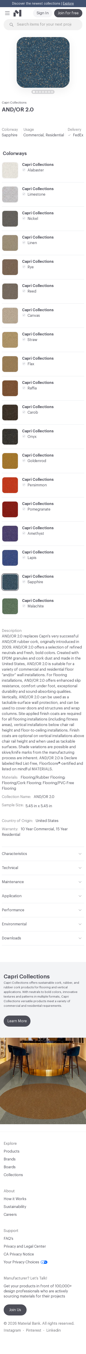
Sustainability (15, 1207)
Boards (10, 1167)
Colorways (15, 153)
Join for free (68, 13)
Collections (13, 1175)
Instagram (12, 1330)
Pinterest (33, 1330)
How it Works (15, 1199)
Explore (68, 3)
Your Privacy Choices (25, 1262)
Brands (10, 1159)
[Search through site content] (46, 24)
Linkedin (53, 1330)
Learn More (17, 1021)
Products (11, 1151)
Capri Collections (14, 102)
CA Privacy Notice (19, 1254)
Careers (10, 1215)
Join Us (15, 1310)
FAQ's (8, 1238)
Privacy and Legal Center (25, 1246)
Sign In (43, 13)
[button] (7, 13)
